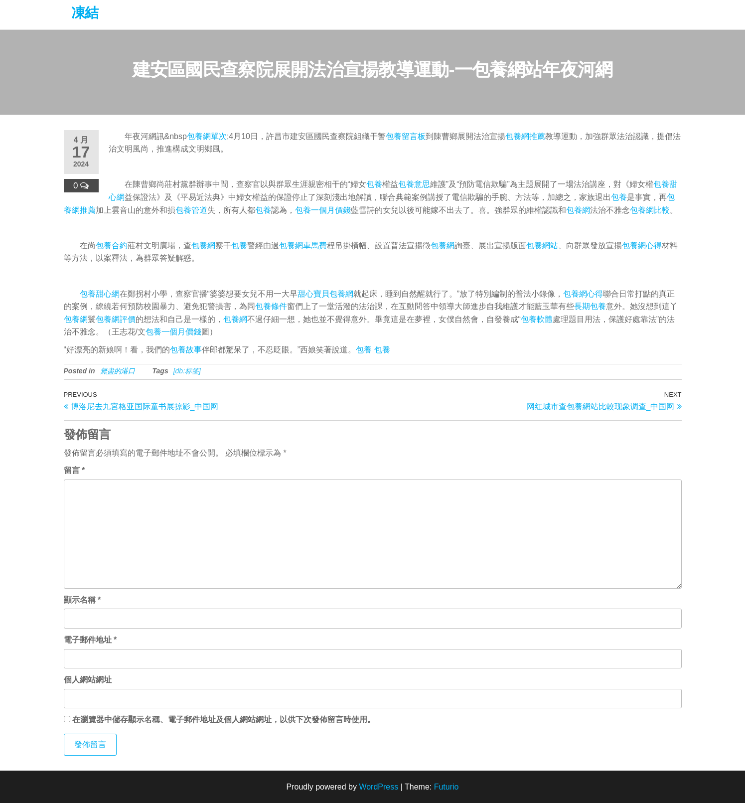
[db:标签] (187, 371)
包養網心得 (642, 245)
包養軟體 (537, 319)
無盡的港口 (117, 371)
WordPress (378, 787)
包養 (374, 184)
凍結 (85, 12)
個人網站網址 (88, 679)
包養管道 (191, 210)
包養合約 (112, 245)
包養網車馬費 (303, 245)
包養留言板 (406, 136)
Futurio (446, 787)
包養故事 (186, 349)
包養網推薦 (525, 136)
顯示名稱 (82, 600)
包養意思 (414, 184)
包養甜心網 (100, 294)
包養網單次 (207, 136)
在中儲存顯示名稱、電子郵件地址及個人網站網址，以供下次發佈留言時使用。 (223, 719)
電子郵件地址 (90, 640)
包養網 (578, 210)
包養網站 (542, 245)
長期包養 (590, 306)
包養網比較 (650, 210)
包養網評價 (116, 319)
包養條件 (271, 306)
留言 (74, 470)
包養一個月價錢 (323, 210)
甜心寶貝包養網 (325, 294)
